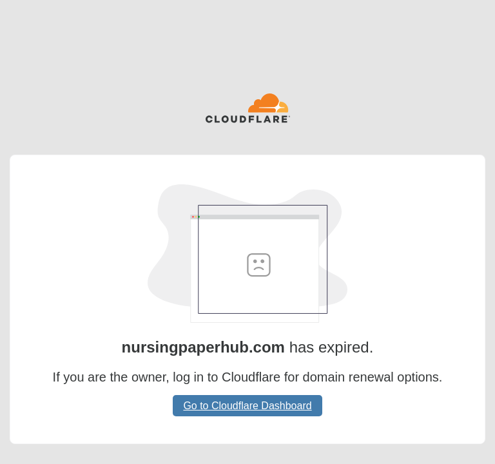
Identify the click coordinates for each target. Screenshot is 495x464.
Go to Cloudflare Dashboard (247, 405)
